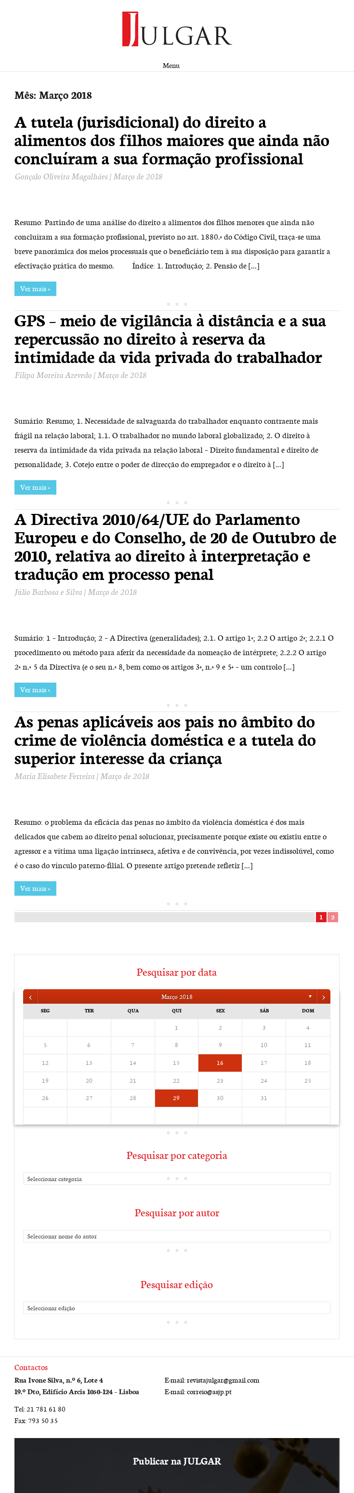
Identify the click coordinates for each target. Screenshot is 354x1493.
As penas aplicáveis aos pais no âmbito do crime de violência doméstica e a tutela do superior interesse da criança (165, 739)
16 (220, 1062)
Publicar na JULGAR (177, 1460)
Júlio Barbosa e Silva (48, 591)
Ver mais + (35, 288)
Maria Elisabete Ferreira (54, 775)
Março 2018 (177, 996)
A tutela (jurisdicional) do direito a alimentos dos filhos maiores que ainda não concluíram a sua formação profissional (171, 139)
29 (176, 1098)
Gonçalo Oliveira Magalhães (60, 176)
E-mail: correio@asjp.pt (198, 1391)
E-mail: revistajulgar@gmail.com (212, 1380)
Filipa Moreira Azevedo (53, 374)
